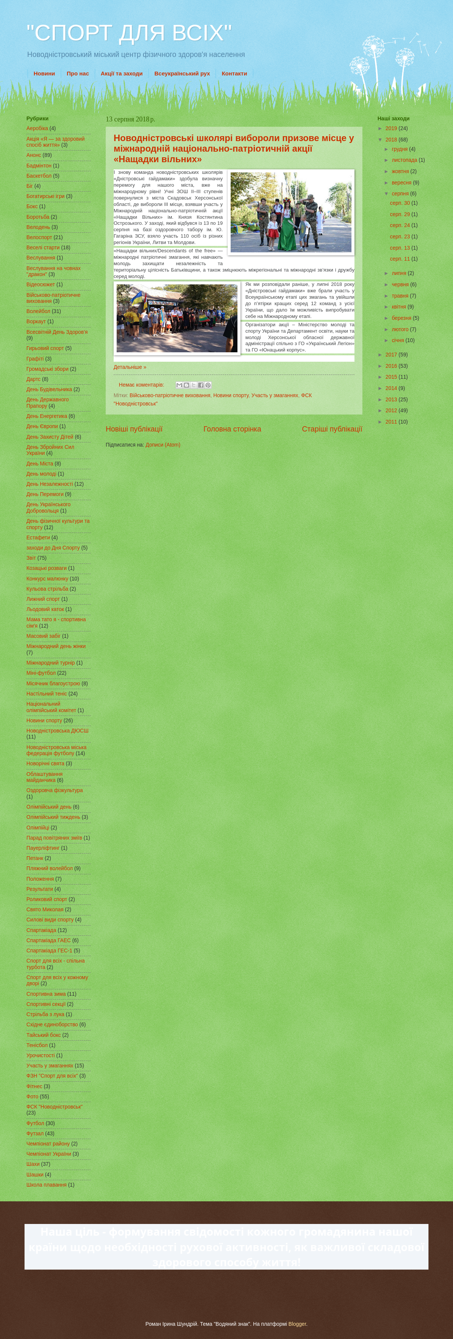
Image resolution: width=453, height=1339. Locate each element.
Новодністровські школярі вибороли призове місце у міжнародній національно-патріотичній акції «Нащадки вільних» (234, 148)
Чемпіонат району (48, 1144)
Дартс (33, 379)
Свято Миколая (44, 909)
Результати (39, 889)
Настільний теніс (46, 694)
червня (401, 284)
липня (400, 273)
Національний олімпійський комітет (51, 707)
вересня (402, 183)
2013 (392, 399)
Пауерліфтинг (43, 848)
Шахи (33, 1164)
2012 (392, 410)
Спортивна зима (46, 994)
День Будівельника (49, 389)
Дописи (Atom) (163, 445)
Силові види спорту (50, 920)
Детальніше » (130, 367)
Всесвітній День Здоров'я (57, 332)
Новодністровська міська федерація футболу (56, 751)
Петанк (34, 858)
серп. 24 (400, 225)
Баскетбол (39, 176)
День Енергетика (46, 416)
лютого (401, 329)
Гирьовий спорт (45, 348)
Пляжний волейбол (49, 868)
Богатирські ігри (45, 196)
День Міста (39, 464)
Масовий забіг (43, 636)
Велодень (38, 227)
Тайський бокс (43, 1035)
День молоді (41, 474)
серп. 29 (400, 214)
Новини (44, 73)
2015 (392, 377)
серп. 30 (400, 203)
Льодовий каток (45, 609)
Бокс (32, 206)
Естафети (38, 538)
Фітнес (34, 1086)
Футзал (35, 1133)
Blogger (297, 1324)
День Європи (42, 426)
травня (401, 296)
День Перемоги (45, 494)
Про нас (78, 73)
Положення (40, 879)
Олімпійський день (48, 807)
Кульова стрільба (47, 589)
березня (402, 318)
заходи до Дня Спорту (53, 548)
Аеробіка (37, 128)
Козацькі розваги (46, 568)
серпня (401, 194)
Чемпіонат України (48, 1154)
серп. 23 (400, 237)
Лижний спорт (43, 599)
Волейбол (38, 311)
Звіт (31, 558)
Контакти (234, 73)
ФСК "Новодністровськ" (54, 1107)
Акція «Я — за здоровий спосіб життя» (55, 142)
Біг (29, 186)
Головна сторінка (232, 429)
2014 (392, 388)
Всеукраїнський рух (182, 73)
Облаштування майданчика (44, 777)
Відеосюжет (40, 284)
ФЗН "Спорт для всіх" (52, 1076)
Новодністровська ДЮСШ (57, 731)
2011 (392, 422)
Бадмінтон (38, 166)
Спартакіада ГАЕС (48, 940)
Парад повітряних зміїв (54, 838)
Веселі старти (43, 247)
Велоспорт (39, 237)
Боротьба (37, 217)
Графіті (35, 359)
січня (398, 340)
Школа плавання (46, 1185)
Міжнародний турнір (50, 663)
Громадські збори (47, 369)
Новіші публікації (134, 429)
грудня (400, 149)
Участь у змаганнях (274, 395)
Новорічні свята (45, 763)
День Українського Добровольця (48, 508)
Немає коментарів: (142, 385)
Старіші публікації (332, 429)
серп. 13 (400, 248)
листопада (405, 160)
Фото (32, 1096)
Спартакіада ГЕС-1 (49, 951)
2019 (392, 128)
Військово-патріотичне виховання (169, 395)
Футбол (35, 1123)
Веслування (40, 258)
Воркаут (36, 321)
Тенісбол (37, 1045)
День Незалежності (49, 484)
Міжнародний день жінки (56, 646)
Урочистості (40, 1055)
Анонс (33, 155)
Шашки (34, 1175)
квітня (400, 307)
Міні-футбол (41, 673)
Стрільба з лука (45, 1014)
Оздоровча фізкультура (54, 790)
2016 (392, 366)
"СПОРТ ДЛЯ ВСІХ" (129, 32)
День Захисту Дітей (49, 437)
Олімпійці (37, 828)
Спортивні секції (46, 1004)
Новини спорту (230, 395)
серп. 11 (400, 259)
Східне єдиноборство (52, 1024)
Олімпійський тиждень (53, 817)
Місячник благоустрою (53, 683)
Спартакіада (41, 930)
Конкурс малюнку (47, 579)
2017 (392, 355)
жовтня (401, 171)
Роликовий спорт (46, 899)
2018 (392, 140)
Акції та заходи (122, 73)
